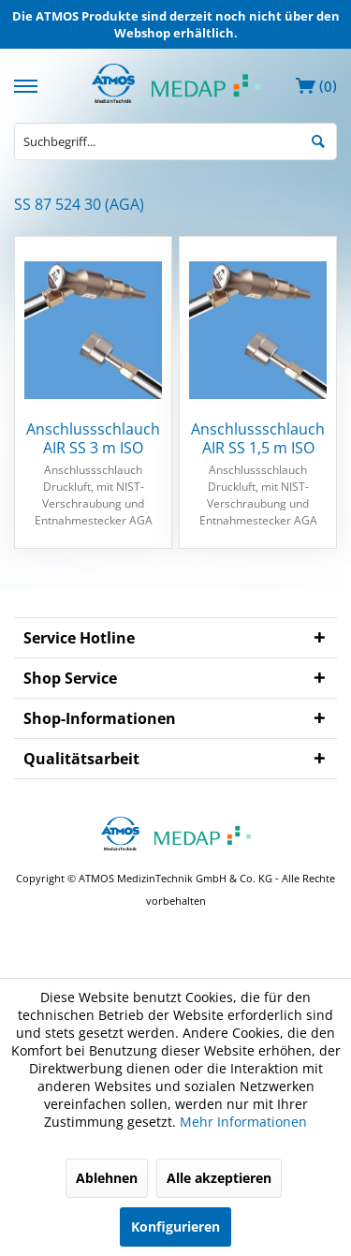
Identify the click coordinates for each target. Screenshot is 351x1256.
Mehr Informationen (243, 1121)
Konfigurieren (175, 1226)
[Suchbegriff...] (175, 141)
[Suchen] (318, 140)
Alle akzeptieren (219, 1178)
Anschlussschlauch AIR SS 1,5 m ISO (258, 438)
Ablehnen (107, 1178)
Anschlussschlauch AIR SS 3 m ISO (93, 438)
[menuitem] (28, 84)
